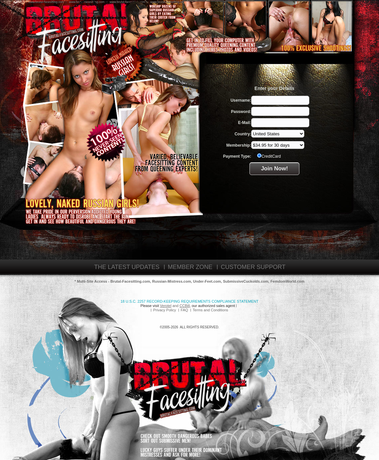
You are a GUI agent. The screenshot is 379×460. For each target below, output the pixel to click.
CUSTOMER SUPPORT (253, 267)
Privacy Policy (164, 310)
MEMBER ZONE (190, 267)
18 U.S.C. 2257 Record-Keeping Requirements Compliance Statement (189, 301)
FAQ (184, 310)
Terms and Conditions (210, 310)
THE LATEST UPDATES (127, 267)
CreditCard (269, 156)
